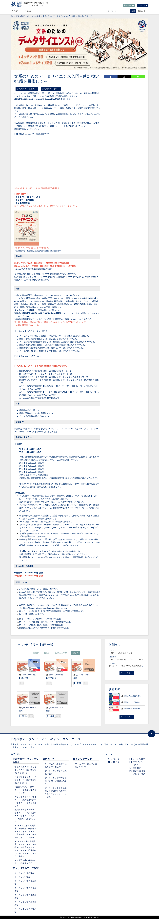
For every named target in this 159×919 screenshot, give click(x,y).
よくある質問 (137, 759)
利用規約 (135, 768)
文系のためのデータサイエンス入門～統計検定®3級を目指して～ (25, 770)
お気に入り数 (62, 653)
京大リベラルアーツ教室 (26, 868)
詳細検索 (142, 11)
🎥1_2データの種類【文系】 (30, 708)
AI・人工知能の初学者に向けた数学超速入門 (39, 398)
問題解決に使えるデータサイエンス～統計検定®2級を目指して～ (25, 780)
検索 (133, 11)
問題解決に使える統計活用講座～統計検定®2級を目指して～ (46, 371)
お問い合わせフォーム (49, 460)
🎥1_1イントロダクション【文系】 (87, 675)
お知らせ (29, 11)
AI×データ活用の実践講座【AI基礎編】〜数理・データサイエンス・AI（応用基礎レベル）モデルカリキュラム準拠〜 (25, 832)
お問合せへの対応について (121, 653)
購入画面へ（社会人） (27, 89)
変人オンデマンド (82, 759)
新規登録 (129, 5)
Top (12, 17)
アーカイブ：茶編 (22, 878)
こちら (37, 129)
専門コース (49, 759)
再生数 (48, 653)
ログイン (142, 5)
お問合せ (114, 762)
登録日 (37, 653)
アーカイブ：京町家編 (24, 874)
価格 (75, 653)
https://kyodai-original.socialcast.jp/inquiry (62, 552)
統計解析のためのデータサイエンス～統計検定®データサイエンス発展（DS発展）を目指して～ (25, 816)
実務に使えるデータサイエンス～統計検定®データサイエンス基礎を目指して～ (54, 377)
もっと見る (127, 673)
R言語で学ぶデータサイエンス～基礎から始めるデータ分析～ (46, 374)
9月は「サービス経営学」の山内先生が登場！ (129, 666)
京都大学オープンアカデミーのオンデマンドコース (46, 739)
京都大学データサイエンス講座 (28, 17)
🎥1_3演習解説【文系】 (55, 708)
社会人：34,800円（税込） (31, 449)
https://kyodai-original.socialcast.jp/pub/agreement (45, 608)
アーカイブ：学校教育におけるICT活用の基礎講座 (56, 781)
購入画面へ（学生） (51, 89)
